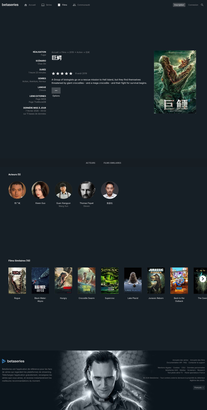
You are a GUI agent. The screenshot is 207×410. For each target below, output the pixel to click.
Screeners (192, 370)
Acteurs (90, 163)
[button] (17, 194)
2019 (71, 52)
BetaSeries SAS (171, 370)
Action (80, 52)
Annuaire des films (197, 360)
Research (201, 370)
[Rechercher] (202, 4)
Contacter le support (196, 363)
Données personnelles (196, 368)
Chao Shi (42, 63)
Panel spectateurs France (195, 373)
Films (63, 52)
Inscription (179, 5)
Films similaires (112, 163)
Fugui (43, 55)
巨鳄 (88, 52)
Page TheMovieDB (37, 102)
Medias (183, 370)
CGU (183, 368)
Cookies (176, 368)
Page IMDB (41, 99)
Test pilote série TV (175, 373)
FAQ (185, 363)
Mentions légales (164, 368)
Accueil (55, 52)
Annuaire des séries (180, 360)
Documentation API (174, 363)
